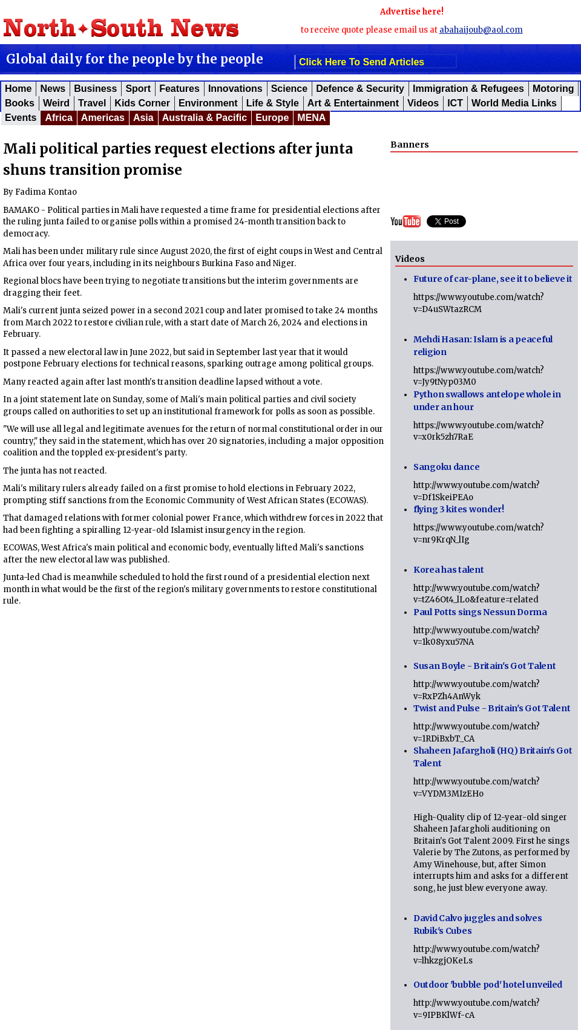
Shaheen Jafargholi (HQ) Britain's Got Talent (493, 757)
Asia (143, 117)
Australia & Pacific (205, 117)
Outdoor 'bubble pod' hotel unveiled (487, 984)
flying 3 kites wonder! (458, 509)
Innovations (235, 88)
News (52, 88)
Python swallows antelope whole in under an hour (487, 400)
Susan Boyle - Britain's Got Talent (484, 665)
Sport (138, 88)
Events (20, 117)
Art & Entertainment (353, 103)
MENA (311, 117)
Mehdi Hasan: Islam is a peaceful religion (483, 345)
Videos (423, 103)
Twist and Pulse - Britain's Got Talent (491, 708)
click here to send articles (361, 62)
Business (95, 88)
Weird (56, 103)
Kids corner (142, 103)
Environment (208, 103)
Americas (103, 117)
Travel (92, 103)
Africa (58, 117)
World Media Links (514, 103)
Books (19, 103)
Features (179, 88)
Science (289, 88)
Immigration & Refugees (468, 88)
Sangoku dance (446, 466)
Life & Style (272, 103)
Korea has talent (448, 569)
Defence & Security (360, 88)
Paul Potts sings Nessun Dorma (480, 612)
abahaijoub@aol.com (481, 30)
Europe (272, 117)
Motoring (553, 88)
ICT (455, 103)
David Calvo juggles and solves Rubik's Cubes (477, 924)
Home (18, 88)
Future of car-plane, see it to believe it (493, 278)
